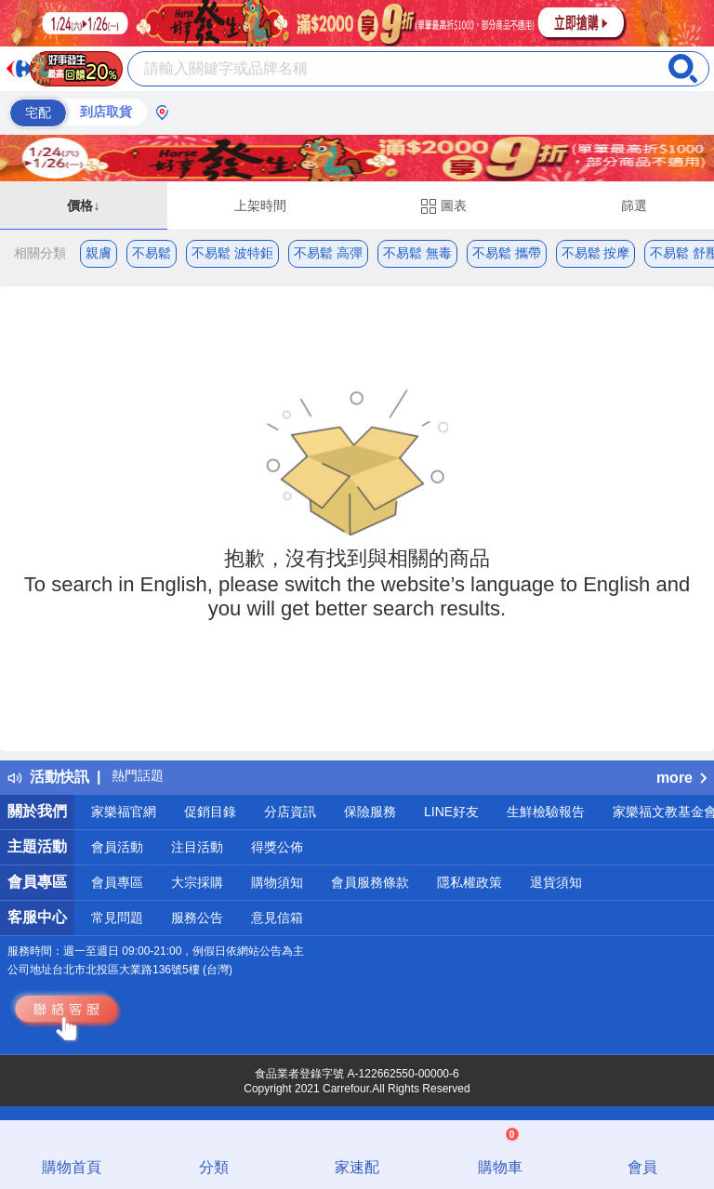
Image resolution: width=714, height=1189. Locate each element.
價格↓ (83, 205)
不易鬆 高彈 (328, 252)
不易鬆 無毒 (417, 252)
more (681, 778)
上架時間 (260, 205)
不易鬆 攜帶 (506, 252)
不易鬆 (151, 252)
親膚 (99, 252)
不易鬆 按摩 (596, 252)
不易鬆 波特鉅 (232, 252)
